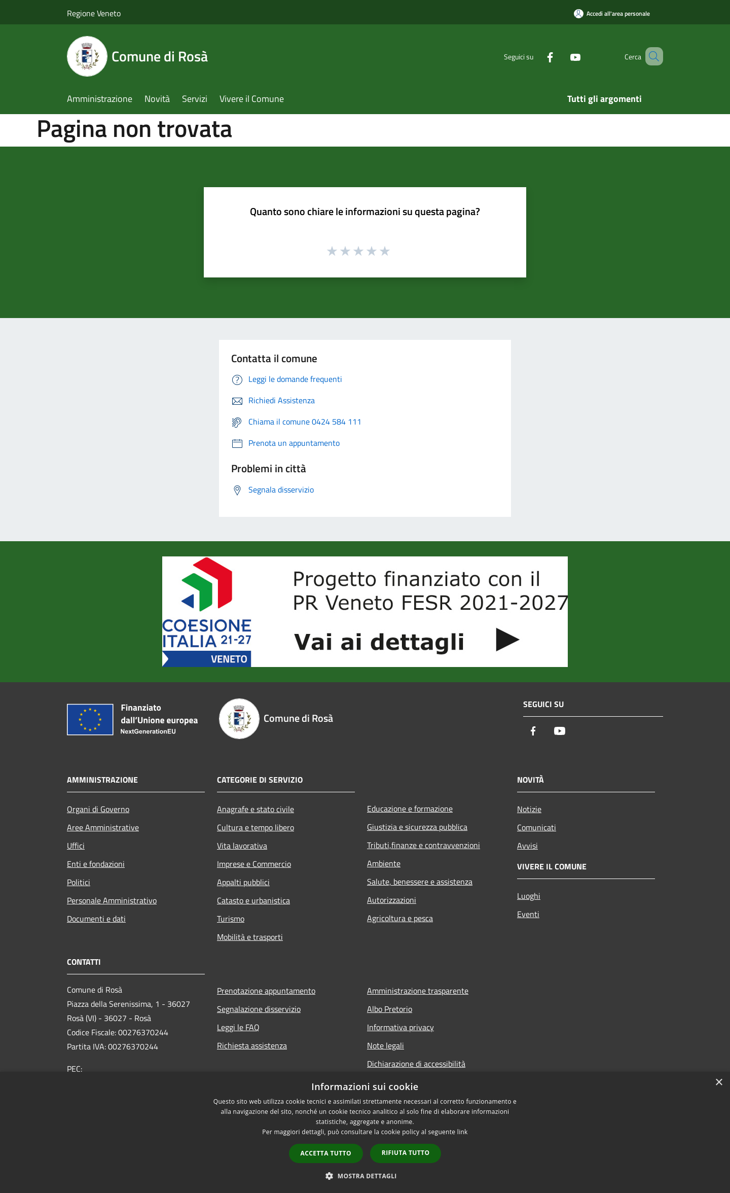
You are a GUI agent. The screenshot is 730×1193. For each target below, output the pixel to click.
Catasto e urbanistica (253, 900)
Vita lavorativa (242, 845)
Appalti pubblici (243, 882)
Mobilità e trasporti (250, 937)
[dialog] (365, 1132)
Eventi (528, 914)
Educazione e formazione (410, 808)
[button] (365, 1176)
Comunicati (536, 827)
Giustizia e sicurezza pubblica (417, 827)
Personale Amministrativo (112, 900)
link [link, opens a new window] (462, 1132)
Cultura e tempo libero (255, 827)
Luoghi (528, 896)
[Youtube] (561, 56)
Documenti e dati (96, 919)
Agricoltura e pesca (400, 918)
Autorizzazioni (391, 900)
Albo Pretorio (389, 1009)
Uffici (76, 845)
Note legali (385, 1045)
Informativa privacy (400, 1027)
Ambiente (383, 863)
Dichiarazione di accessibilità (416, 1064)
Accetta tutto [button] (326, 1153)
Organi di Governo (98, 809)
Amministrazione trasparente (417, 991)
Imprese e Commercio (254, 864)
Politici (78, 882)
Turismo (230, 919)
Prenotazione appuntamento (266, 991)
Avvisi (527, 845)
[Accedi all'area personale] (612, 13)
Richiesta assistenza (252, 1045)
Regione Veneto (94, 13)
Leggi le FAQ (238, 1027)
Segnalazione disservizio (259, 1009)
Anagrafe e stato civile (255, 809)
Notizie (529, 809)
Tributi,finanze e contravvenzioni (423, 845)
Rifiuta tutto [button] (406, 1152)
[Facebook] (535, 56)
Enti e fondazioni (96, 864)
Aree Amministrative (103, 827)
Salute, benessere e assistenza (419, 881)
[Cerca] (651, 56)
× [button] (718, 1082)
